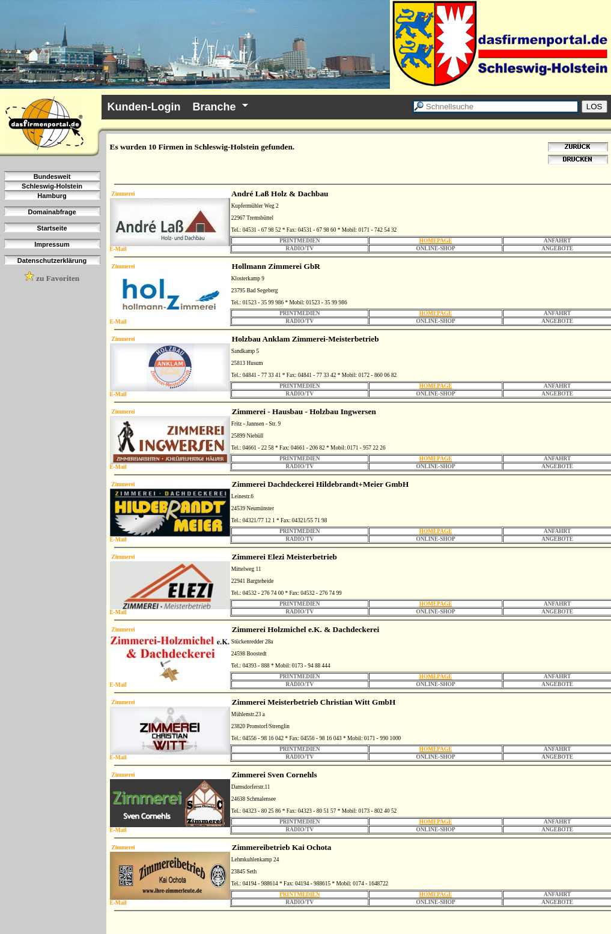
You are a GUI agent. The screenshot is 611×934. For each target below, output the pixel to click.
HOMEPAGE (435, 241)
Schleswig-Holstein (52, 186)
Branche (214, 107)
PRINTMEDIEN (299, 894)
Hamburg (51, 195)
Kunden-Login (144, 107)
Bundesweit (52, 176)
